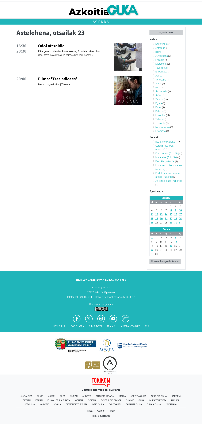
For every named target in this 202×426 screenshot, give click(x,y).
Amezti (74, 396)
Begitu (27, 400)
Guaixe (130, 400)
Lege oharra (77, 326)
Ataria (122, 396)
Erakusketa (161, 71)
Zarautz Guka (134, 404)
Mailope (44, 404)
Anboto (86, 396)
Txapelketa (161, 67)
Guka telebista (158, 400)
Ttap (112, 410)
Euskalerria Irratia (58, 400)
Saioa (158, 83)
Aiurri (51, 396)
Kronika (30, 404)
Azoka (158, 75)
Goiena (92, 400)
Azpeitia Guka (138, 396)
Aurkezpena (161, 55)
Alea (62, 396)
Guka (141, 400)
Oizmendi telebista (76, 404)
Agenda (101, 21)
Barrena (176, 396)
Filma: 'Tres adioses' (57, 79)
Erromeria (160, 131)
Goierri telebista (111, 400)
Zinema (159, 99)
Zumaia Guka (153, 404)
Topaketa (160, 123)
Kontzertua (161, 44)
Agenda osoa (166, 32)
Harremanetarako (130, 326)
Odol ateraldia (51, 46)
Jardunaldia (161, 91)
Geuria (79, 400)
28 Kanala (171, 404)
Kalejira (159, 111)
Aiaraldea (26, 396)
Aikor (40, 396)
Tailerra (159, 119)
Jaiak (158, 95)
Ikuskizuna (160, 79)
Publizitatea (95, 326)
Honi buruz (59, 326)
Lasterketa (161, 63)
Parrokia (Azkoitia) (165, 161)
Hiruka (175, 400)
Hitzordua (160, 115)
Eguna (158, 103)
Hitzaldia (159, 59)
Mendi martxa (162, 127)
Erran (39, 400)
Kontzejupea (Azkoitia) (167, 153)
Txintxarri (115, 404)
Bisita (158, 87)
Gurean (101, 410)
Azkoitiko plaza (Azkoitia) (168, 180)
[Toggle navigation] (18, 10)
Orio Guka (98, 404)
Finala (158, 107)
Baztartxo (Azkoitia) (165, 141)
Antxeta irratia (105, 396)
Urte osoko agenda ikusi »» (165, 261)
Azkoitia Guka (159, 396)
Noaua (57, 404)
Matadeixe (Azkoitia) (166, 157)
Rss (147, 326)
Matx (89, 410)
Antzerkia (160, 48)
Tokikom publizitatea (101, 416)
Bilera (158, 51)
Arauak (111, 326)
